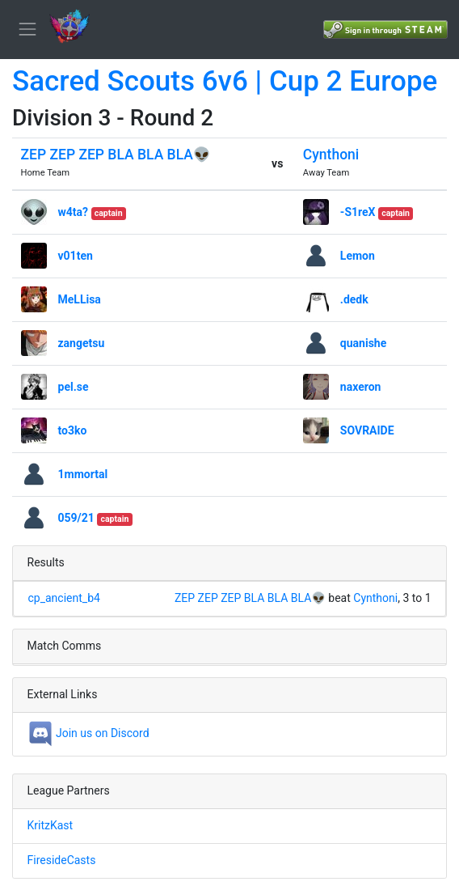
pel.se (73, 386)
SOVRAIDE (367, 430)
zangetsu (81, 343)
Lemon (357, 255)
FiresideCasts (61, 860)
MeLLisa (79, 299)
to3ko (72, 430)
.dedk (354, 299)
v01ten (75, 255)
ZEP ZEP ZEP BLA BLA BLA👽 (116, 154)
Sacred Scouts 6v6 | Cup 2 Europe (224, 81)
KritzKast (50, 825)
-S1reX (358, 212)
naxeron (360, 386)
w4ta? (73, 212)
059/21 (76, 517)
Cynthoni (331, 154)
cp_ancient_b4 (64, 597)
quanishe (363, 343)
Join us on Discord (88, 733)
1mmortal (83, 474)
